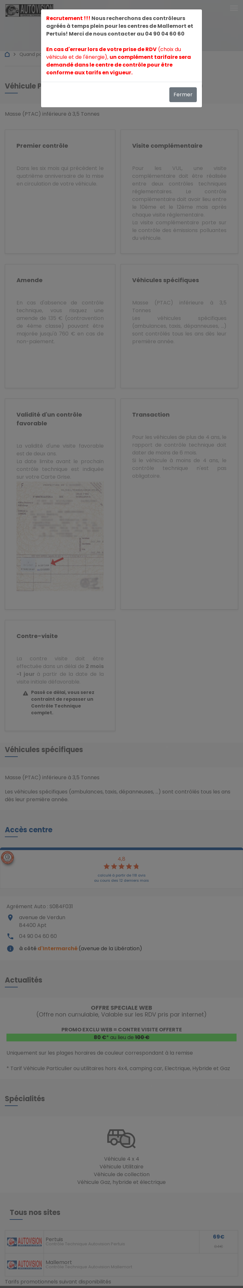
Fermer (183, 94)
